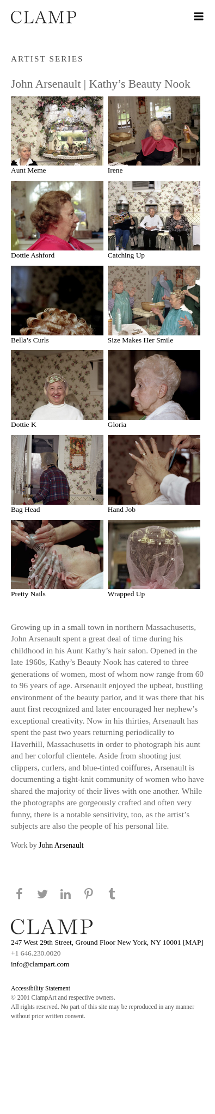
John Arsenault (61, 845)
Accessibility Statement (40, 988)
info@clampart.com (40, 964)
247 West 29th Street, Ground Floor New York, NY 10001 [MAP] (107, 942)
